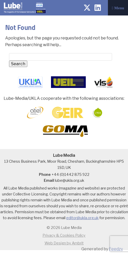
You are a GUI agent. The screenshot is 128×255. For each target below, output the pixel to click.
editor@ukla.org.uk (82, 218)
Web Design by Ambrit (64, 243)
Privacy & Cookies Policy (64, 235)
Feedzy (116, 248)
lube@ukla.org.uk (69, 180)
